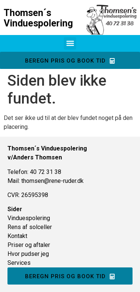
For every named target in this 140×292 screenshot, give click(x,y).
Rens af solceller (29, 227)
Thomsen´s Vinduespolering (38, 18)
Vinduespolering (28, 218)
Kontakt (17, 235)
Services (19, 262)
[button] (70, 43)
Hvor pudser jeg (28, 253)
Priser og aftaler (28, 244)
